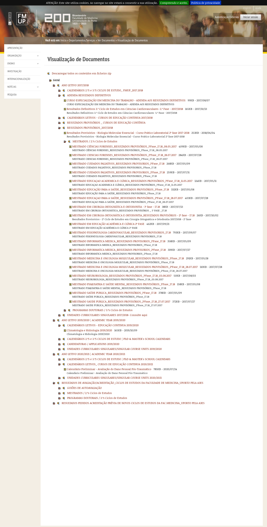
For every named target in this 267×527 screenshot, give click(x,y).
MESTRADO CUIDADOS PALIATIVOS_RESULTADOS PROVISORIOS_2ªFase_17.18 (118, 172)
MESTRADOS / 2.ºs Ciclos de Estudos (95, 141)
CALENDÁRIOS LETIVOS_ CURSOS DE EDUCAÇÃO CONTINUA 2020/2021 (110, 364)
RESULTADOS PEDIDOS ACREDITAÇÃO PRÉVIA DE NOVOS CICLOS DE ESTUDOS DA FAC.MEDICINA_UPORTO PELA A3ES (133, 403)
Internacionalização (18, 79)
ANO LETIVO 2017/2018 (75, 85)
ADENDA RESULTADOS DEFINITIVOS (89, 95)
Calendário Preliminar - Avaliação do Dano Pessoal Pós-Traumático (109, 369)
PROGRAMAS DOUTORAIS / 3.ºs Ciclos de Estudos (102, 310)
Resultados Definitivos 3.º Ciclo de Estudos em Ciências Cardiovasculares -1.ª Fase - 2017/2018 (125, 109)
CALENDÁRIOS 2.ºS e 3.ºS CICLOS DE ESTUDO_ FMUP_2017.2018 (105, 90)
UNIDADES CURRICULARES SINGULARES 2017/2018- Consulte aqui (107, 315)
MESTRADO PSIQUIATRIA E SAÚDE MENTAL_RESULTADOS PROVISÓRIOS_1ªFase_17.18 (123, 284)
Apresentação (14, 48)
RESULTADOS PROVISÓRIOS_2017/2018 (90, 127)
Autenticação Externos (227, 17)
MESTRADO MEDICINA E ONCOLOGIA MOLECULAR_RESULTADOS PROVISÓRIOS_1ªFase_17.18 (128, 258)
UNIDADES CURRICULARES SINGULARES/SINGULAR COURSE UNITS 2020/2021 (114, 377)
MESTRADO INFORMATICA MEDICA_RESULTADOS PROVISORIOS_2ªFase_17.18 (119, 249)
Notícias (11, 86)
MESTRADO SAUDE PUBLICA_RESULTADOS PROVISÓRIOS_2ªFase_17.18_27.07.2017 (121, 301)
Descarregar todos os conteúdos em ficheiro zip (81, 73)
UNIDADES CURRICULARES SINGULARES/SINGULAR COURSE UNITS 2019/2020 (114, 349)
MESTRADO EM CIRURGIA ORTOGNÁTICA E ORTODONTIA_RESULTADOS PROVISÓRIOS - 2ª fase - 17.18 (133, 215)
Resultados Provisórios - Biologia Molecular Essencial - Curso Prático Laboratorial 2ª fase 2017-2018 (128, 132)
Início (63, 40)
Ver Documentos (106, 40)
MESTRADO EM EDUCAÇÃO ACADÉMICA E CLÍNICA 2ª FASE (108, 224)
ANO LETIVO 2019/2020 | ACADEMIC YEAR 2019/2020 (93, 320)
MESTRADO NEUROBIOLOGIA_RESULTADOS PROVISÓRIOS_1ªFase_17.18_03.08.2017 (121, 275)
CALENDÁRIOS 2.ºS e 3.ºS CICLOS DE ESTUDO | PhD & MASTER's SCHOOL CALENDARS (118, 339)
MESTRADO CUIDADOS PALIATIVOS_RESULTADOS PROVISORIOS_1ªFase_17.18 (118, 163)
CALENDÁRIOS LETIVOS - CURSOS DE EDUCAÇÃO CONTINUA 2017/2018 (110, 117)
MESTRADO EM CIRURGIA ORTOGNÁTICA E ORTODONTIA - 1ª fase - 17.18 (116, 206)
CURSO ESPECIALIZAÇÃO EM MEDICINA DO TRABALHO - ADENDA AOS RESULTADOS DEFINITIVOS (126, 100)
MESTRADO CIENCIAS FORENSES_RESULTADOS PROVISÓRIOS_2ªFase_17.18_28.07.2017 (124, 155)
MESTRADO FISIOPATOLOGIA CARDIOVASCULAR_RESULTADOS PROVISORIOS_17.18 (121, 232)
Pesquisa (12, 94)
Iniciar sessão (250, 17)
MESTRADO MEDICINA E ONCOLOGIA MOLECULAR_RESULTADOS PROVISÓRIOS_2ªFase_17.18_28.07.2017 (135, 267)
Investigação (14, 71)
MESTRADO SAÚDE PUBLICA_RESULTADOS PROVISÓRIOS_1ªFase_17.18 (114, 292)
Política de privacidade (205, 3)
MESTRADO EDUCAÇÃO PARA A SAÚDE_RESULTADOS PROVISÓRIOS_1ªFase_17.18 (120, 189)
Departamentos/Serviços (82, 40)
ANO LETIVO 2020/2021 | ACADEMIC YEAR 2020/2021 (93, 354)
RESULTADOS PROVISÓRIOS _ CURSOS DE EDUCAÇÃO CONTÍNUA (106, 122)
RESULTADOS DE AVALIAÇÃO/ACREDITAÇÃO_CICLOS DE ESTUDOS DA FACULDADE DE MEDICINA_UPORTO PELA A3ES (132, 382)
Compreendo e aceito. (174, 3)
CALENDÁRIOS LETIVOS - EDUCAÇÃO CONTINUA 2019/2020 (103, 325)
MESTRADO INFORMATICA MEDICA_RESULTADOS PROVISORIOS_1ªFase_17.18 (118, 241)
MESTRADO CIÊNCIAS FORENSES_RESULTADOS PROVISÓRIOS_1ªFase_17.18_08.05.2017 (124, 146)
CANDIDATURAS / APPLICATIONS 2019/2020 (93, 344)
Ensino (11, 63)
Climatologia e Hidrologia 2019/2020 (89, 330)
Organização (14, 55)
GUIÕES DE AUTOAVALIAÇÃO (84, 388)
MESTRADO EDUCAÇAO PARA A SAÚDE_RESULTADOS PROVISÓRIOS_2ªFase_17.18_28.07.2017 (127, 198)
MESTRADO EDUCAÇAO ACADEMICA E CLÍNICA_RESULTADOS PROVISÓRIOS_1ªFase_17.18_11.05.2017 (132, 181)
